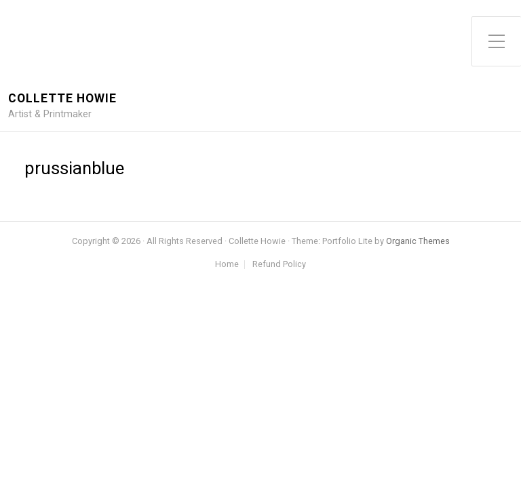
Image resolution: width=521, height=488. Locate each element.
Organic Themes (418, 241)
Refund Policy (279, 264)
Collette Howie (62, 98)
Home (227, 264)
